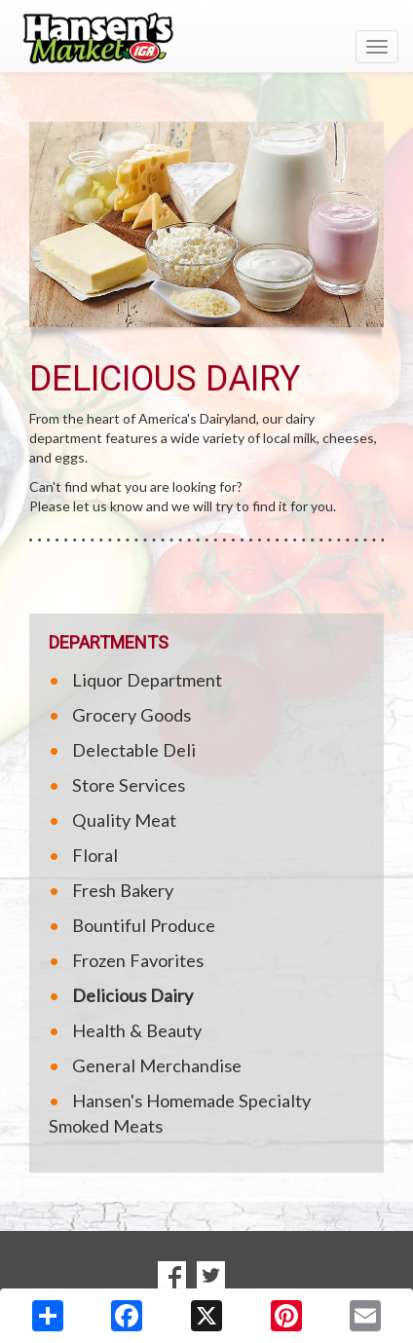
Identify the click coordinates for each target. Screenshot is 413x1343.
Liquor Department (147, 679)
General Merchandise (157, 1065)
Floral (95, 855)
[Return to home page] (206, 38)
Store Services (128, 785)
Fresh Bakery (122, 890)
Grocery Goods (131, 715)
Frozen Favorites (138, 960)
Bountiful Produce (143, 925)
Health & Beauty (137, 1030)
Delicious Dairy (132, 995)
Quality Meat (124, 820)
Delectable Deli (134, 750)
